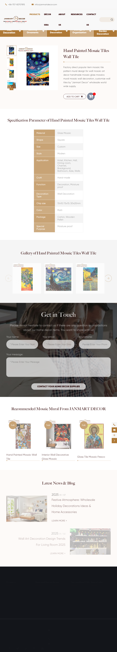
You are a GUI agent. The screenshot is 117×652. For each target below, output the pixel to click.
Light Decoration (56, 31)
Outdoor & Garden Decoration (103, 31)
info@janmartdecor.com (46, 4)
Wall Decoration (9, 31)
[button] (11, 46)
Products (35, 14)
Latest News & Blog (59, 483)
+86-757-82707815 (16, 4)
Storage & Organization (79, 31)
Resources (76, 14)
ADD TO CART (75, 96)
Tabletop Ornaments (32, 31)
